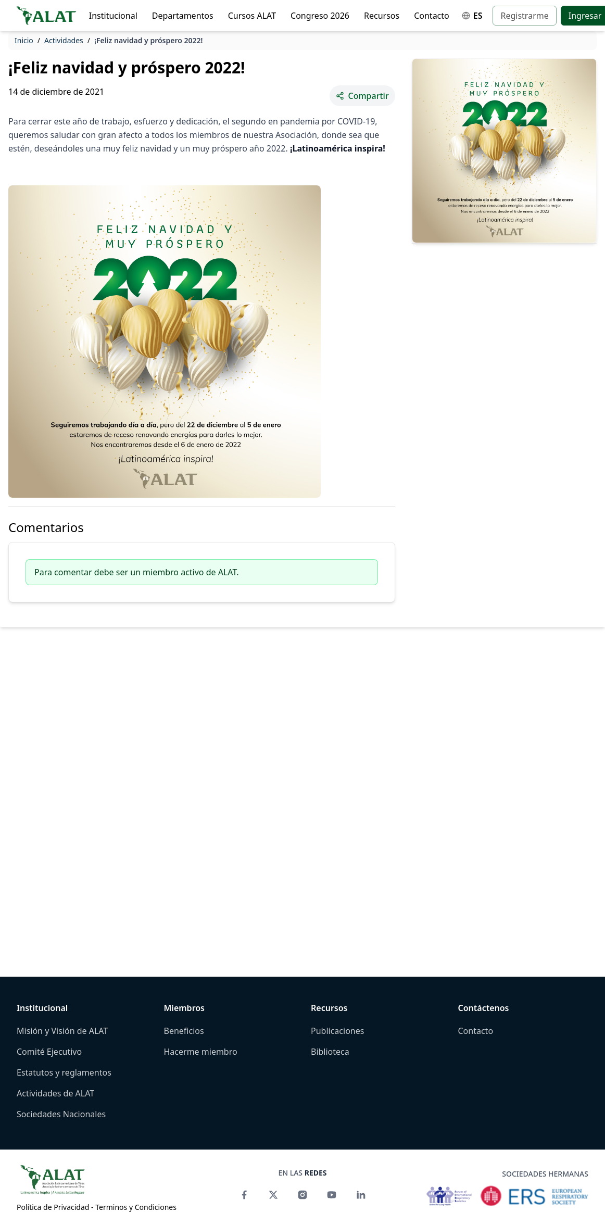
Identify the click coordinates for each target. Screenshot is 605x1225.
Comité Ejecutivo (49, 1051)
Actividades (63, 40)
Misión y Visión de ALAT (62, 1031)
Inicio (24, 40)
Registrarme (524, 15)
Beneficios (184, 1031)
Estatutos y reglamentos (64, 1072)
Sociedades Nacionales (61, 1114)
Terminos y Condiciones (136, 1207)
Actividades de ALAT (55, 1093)
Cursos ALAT (252, 15)
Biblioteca (330, 1051)
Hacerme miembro (200, 1051)
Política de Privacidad (53, 1207)
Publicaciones (337, 1031)
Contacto (431, 15)
